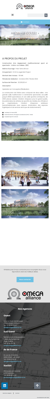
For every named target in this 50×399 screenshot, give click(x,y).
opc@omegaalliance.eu (12, 361)
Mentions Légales (7, 393)
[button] (12, 14)
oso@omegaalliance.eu (12, 345)
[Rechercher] (46, 15)
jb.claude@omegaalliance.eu (14, 377)
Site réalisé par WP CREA (43, 397)
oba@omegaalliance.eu (12, 327)
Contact (17, 393)
